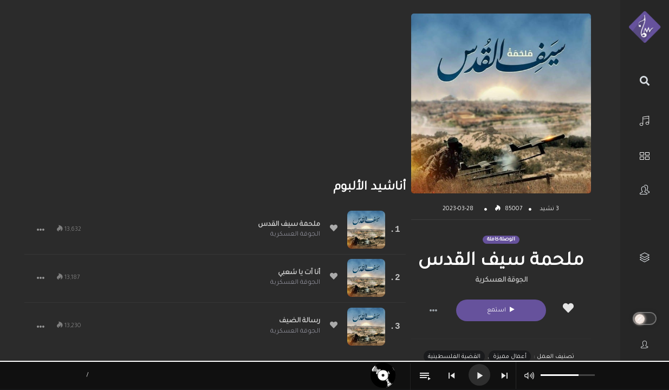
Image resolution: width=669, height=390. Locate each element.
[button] (433, 310)
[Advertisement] (215, 89)
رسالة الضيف (299, 321)
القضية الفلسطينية (454, 357)
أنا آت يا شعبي (299, 273)
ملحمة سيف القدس (289, 225)
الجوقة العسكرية (502, 280)
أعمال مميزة (510, 357)
